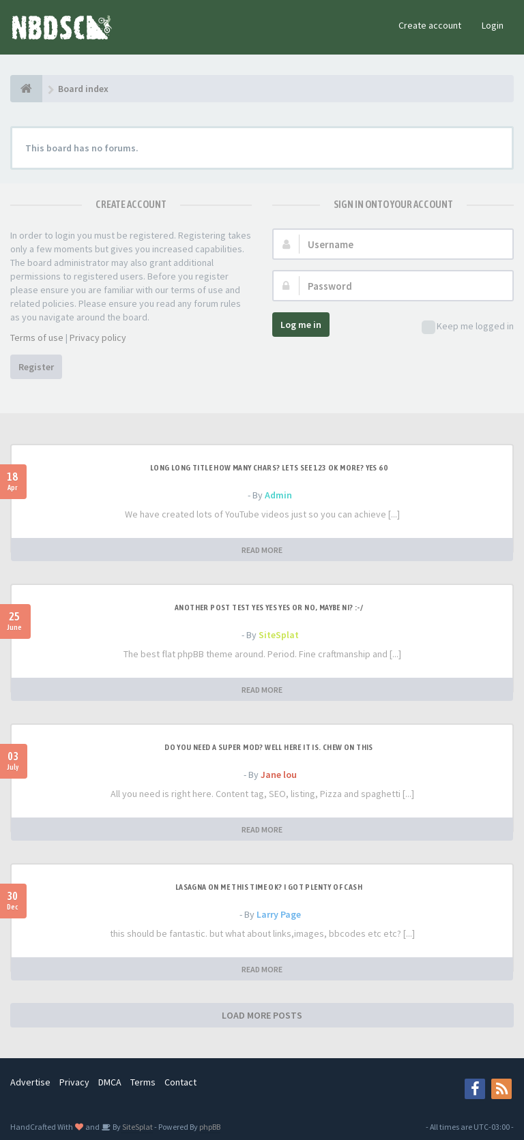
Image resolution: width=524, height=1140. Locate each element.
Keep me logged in (468, 327)
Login (493, 25)
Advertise (30, 1082)
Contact (180, 1082)
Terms (143, 1082)
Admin (278, 495)
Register (36, 367)
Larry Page (279, 914)
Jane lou (279, 774)
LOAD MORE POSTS (262, 1015)
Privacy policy (98, 337)
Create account (429, 25)
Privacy (74, 1082)
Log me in (300, 324)
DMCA (109, 1082)
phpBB (209, 1127)
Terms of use (36, 337)
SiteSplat (279, 635)
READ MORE (262, 550)
